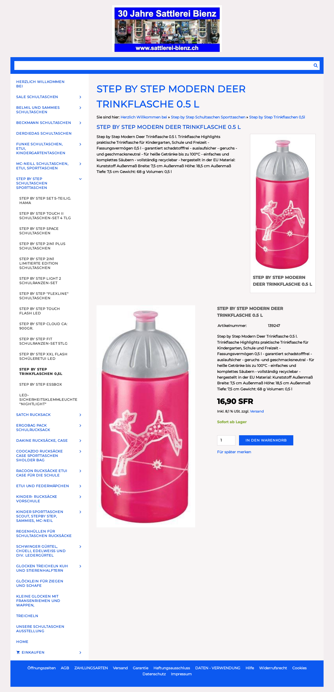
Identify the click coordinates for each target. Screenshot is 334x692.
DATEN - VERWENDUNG (217, 668)
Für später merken (234, 452)
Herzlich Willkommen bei (144, 117)
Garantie (140, 668)
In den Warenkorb (266, 440)
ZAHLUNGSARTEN (91, 668)
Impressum (181, 674)
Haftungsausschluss (171, 668)
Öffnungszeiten (41, 668)
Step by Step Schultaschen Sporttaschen (208, 117)
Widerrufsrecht (273, 668)
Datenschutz (154, 674)
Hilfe (250, 668)
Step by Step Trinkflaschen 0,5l (277, 117)
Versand (257, 411)
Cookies (299, 668)
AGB (65, 668)
